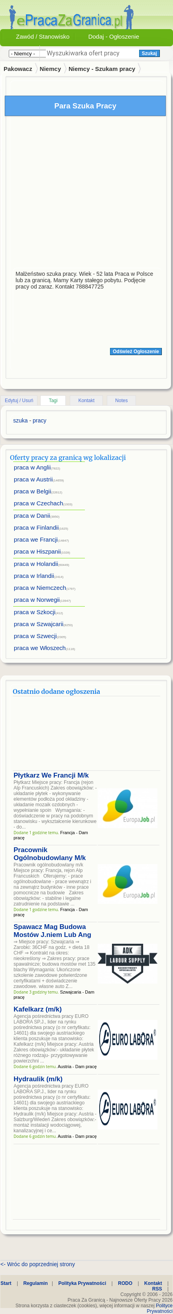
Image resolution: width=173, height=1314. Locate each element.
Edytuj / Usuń (19, 400)
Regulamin (35, 1283)
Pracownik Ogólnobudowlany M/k (50, 854)
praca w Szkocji (34, 612)
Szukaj (149, 53)
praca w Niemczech (40, 587)
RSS (157, 1289)
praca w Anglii (32, 467)
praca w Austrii (33, 479)
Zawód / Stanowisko (42, 36)
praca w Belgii (32, 491)
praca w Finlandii (36, 527)
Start (5, 1283)
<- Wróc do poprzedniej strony (37, 1264)
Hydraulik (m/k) (38, 1079)
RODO (125, 1283)
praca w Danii (32, 515)
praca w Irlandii (34, 575)
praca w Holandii (36, 563)
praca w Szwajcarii (38, 624)
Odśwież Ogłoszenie (136, 351)
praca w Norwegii (37, 599)
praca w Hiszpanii (37, 551)
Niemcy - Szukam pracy (102, 68)
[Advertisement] (81, 193)
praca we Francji (36, 539)
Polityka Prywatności (82, 1283)
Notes (121, 400)
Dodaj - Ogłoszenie (113, 36)
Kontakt (86, 400)
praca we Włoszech (40, 647)
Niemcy (50, 68)
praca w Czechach (38, 503)
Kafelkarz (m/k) (38, 1009)
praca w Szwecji (35, 635)
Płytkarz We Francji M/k (51, 775)
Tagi (53, 400)
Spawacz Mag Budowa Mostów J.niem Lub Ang (52, 931)
